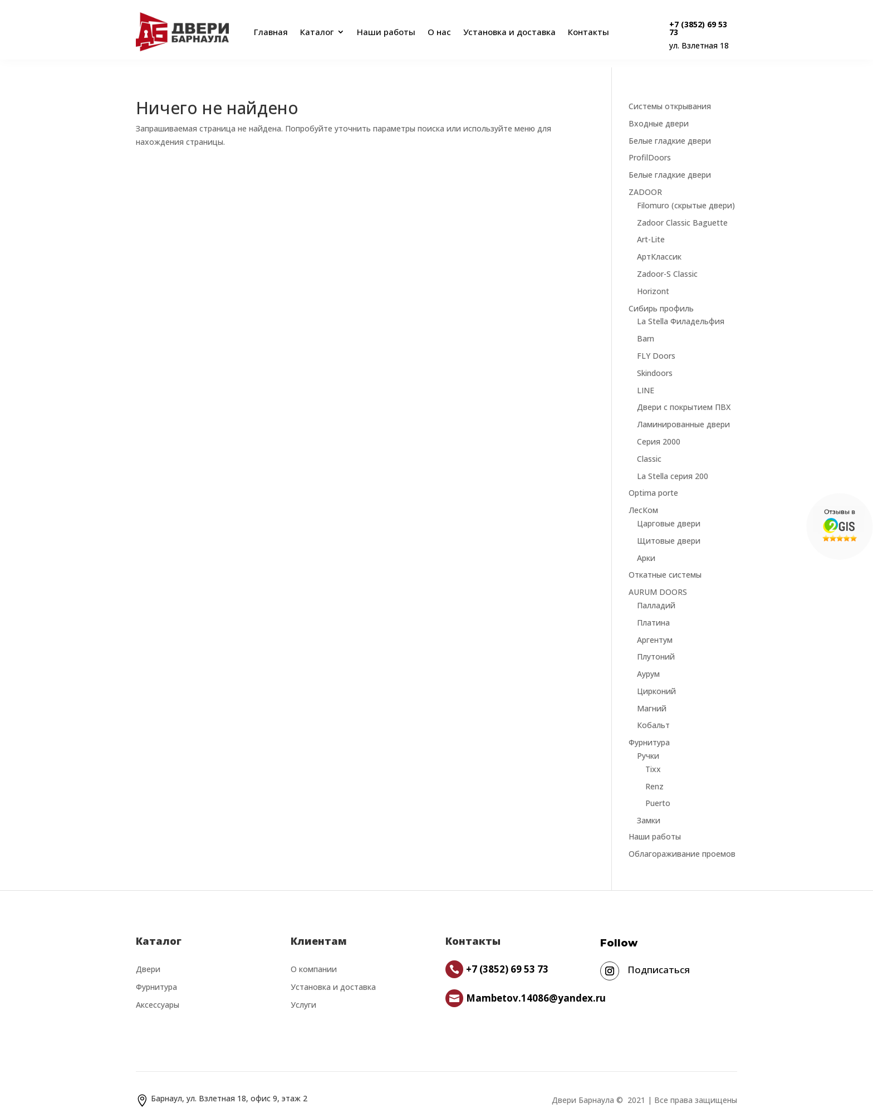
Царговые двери (668, 510)
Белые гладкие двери (670, 127)
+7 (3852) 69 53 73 (698, 28)
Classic (649, 445)
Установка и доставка (509, 31)
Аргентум (655, 626)
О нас (439, 31)
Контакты (588, 31)
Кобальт (653, 711)
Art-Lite (651, 226)
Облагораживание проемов (682, 840)
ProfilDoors (650, 144)
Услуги (303, 991)
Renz (654, 773)
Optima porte (653, 479)
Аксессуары (157, 991)
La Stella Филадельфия (680, 307)
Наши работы (386, 31)
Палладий (656, 592)
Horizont (653, 277)
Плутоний (656, 643)
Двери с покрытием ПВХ (683, 393)
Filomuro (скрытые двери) (686, 192)
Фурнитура (649, 729)
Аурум (648, 660)
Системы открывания (670, 92)
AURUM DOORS (658, 578)
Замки (648, 807)
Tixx (653, 755)
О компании (314, 955)
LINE (645, 377)
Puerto (657, 789)
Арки (646, 544)
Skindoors (655, 359)
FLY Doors (656, 342)
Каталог (316, 31)
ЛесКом (643, 496)
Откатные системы (665, 561)
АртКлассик (659, 243)
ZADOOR (645, 178)
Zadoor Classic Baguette (682, 209)
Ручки (648, 742)
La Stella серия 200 (672, 462)
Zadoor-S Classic (667, 260)
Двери (148, 955)
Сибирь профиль (661, 295)
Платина (653, 609)
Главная (268, 31)
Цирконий (656, 677)
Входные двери (659, 110)
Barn (645, 325)
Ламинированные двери (683, 411)
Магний (651, 695)
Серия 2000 (658, 428)
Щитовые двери (668, 527)
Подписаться (658, 956)
